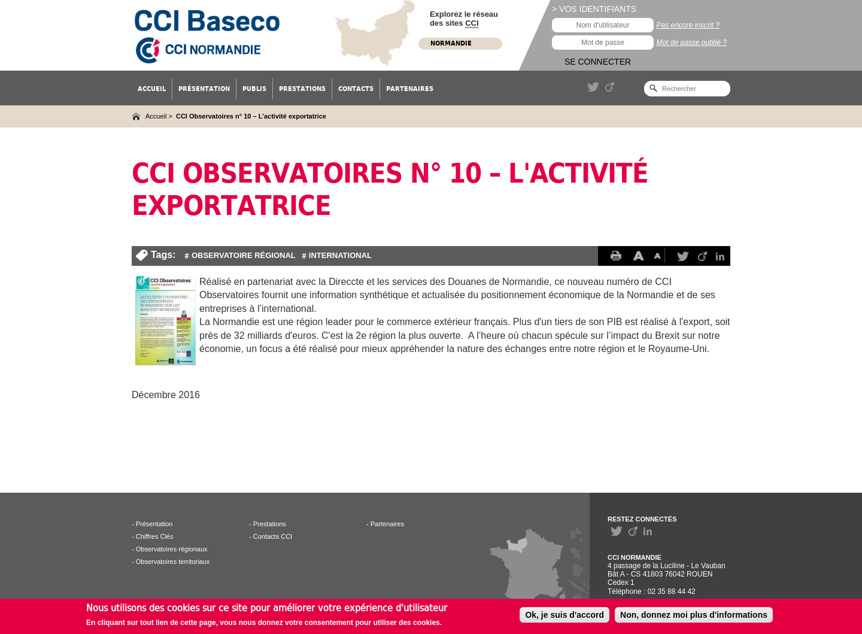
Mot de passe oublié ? (691, 42)
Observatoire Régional (244, 255)
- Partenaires (385, 523)
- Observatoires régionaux (170, 549)
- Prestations (267, 523)
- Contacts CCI (270, 536)
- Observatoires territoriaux (171, 561)
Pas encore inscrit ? (687, 25)
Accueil (155, 116)
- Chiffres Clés (152, 536)
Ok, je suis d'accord (564, 616)
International (340, 255)
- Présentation (152, 523)
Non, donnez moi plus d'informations (693, 616)
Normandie (451, 43)
